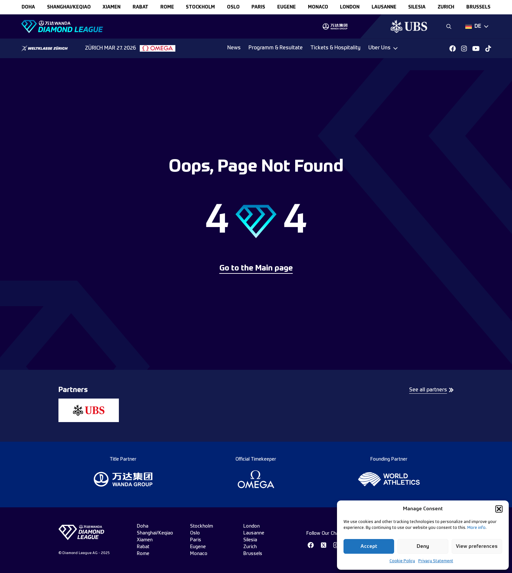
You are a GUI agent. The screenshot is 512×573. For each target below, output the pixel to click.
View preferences (477, 546)
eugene (286, 7)
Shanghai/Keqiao (69, 7)
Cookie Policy (402, 561)
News (234, 48)
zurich (446, 7)
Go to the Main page (256, 268)
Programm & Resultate (275, 48)
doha (28, 7)
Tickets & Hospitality (335, 48)
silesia (416, 7)
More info (476, 528)
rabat (140, 7)
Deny (423, 546)
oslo (233, 7)
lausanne (384, 7)
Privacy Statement (435, 561)
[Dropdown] (477, 26)
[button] (499, 509)
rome (167, 7)
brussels (478, 7)
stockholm (200, 7)
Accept (368, 546)
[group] (335, 26)
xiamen (111, 7)
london (350, 7)
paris (258, 7)
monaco (318, 7)
